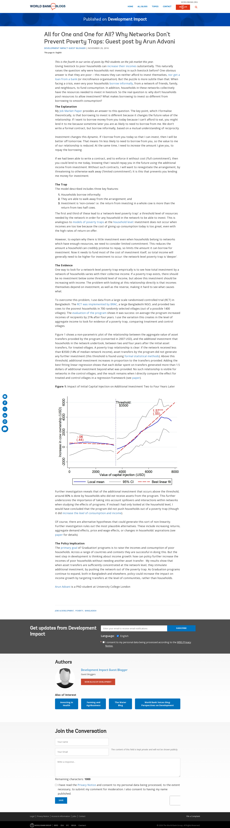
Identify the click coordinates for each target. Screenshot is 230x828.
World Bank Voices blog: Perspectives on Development (157, 704)
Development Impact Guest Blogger (65, 48)
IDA (62, 825)
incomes (131, 66)
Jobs (74, 816)
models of (79, 222)
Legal (32, 816)
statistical (140, 356)
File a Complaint (193, 816)
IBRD (56, 825)
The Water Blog (120, 704)
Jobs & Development (64, 610)
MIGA (73, 825)
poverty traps (95, 222)
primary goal (69, 547)
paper (136, 378)
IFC (67, 825)
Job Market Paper (71, 111)
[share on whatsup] (5, 421)
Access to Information (60, 816)
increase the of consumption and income (91, 513)
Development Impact (127, 19)
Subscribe (181, 628)
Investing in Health (66, 704)
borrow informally (121, 83)
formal (129, 356)
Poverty (79, 610)
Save (61, 800)
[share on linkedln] (5, 415)
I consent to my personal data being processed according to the (148, 644)
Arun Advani (62, 586)
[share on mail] (5, 396)
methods (153, 356)
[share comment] (4, 428)
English (59, 52)
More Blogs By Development (98, 682)
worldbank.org (189, 2)
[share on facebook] (5, 402)
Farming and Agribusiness (94, 704)
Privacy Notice (87, 785)
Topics (155, 7)
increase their (116, 66)
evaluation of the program (89, 313)
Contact (167, 7)
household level (123, 222)
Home (130, 7)
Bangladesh (90, 610)
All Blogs (142, 7)
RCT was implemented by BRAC (97, 304)
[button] (196, 7)
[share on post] (5, 409)
